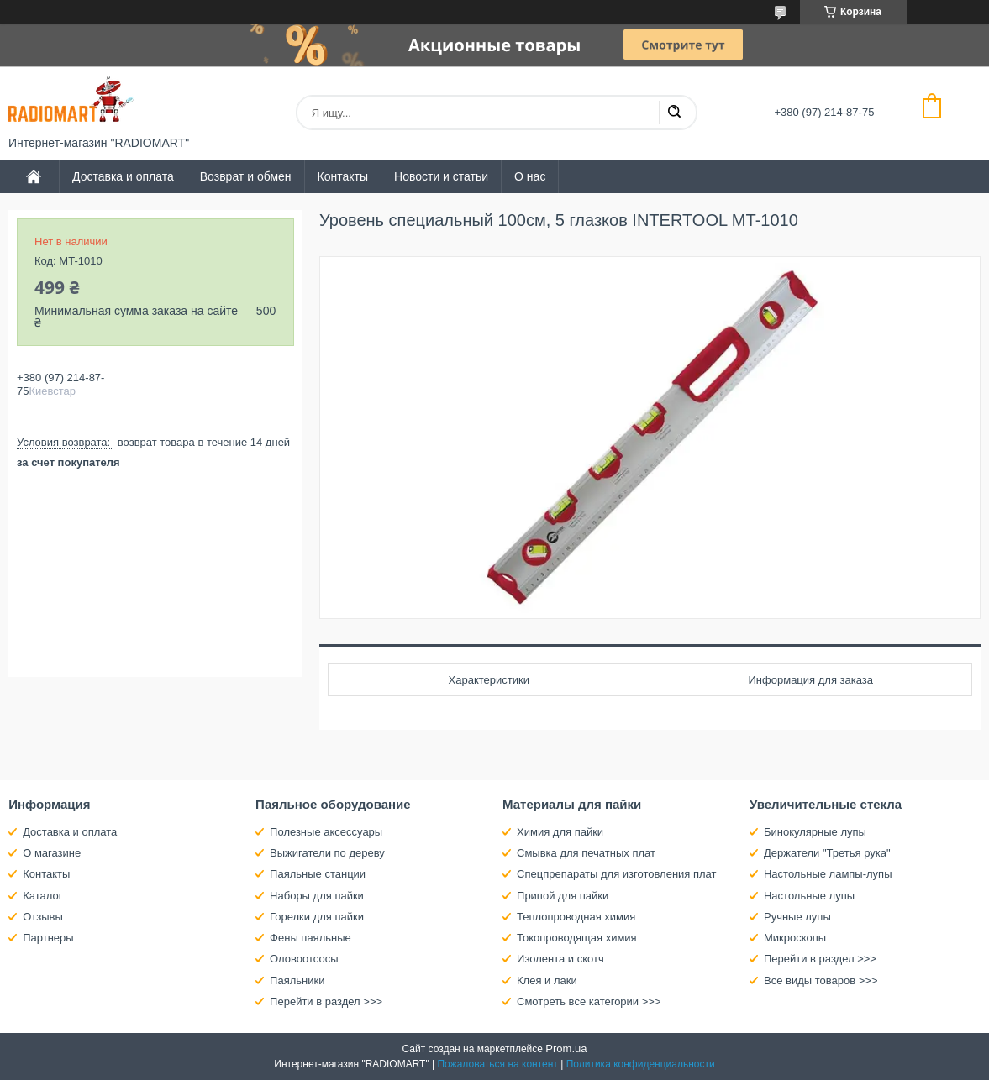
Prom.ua (566, 1048)
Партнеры (48, 937)
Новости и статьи (441, 176)
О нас (529, 176)
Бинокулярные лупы (815, 832)
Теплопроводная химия (576, 916)
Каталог (42, 895)
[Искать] (674, 112)
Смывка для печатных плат (586, 853)
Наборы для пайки (317, 895)
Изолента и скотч (560, 958)
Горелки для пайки (317, 916)
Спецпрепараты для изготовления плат (616, 874)
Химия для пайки (560, 832)
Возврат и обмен (246, 176)
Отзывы (43, 916)
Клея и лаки (547, 980)
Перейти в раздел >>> (326, 1001)
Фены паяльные (310, 937)
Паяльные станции (318, 874)
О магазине (52, 853)
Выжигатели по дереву (327, 853)
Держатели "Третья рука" (827, 853)
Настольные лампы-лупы (828, 874)
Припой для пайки (562, 895)
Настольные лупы (809, 895)
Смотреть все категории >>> (588, 1001)
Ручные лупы (797, 916)
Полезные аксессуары (326, 832)
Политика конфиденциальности (640, 1064)
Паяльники (297, 980)
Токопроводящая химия (577, 937)
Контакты (343, 176)
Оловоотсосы (304, 958)
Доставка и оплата (123, 176)
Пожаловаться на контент (497, 1064)
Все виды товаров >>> (821, 980)
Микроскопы (795, 937)
